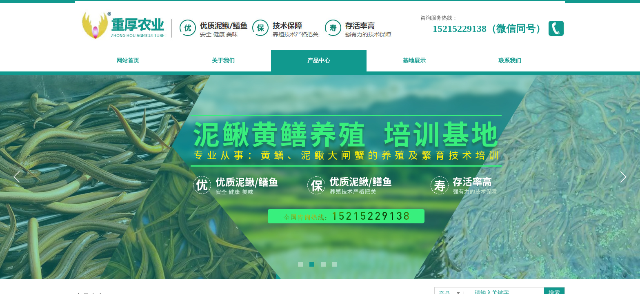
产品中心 (318, 61)
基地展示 (414, 61)
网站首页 (127, 61)
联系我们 (509, 61)
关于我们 (223, 61)
